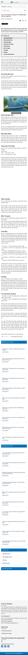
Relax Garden (7, 46)
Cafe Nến (6, 50)
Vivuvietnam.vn (18, 653)
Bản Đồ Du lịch (6, 563)
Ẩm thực (5, 560)
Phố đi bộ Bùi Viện (8, 40)
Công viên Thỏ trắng (8, 44)
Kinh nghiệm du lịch (7, 557)
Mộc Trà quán (7, 48)
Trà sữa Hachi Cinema (9, 54)
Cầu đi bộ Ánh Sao (8, 38)
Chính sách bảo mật (6, 630)
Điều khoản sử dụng (6, 633)
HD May (5, 52)
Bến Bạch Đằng (7, 42)
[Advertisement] (14, 184)
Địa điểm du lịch (6, 553)
